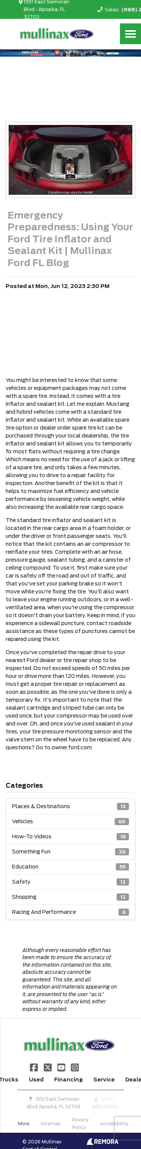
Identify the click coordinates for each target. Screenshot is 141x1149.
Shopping (70, 897)
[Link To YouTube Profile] (62, 1067)
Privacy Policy (80, 1123)
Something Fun (70, 851)
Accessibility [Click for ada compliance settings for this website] (114, 1123)
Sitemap (51, 1123)
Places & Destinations (70, 806)
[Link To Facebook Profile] (34, 1067)
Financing (68, 1080)
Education (70, 866)
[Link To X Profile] (48, 1067)
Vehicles (70, 821)
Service (104, 1080)
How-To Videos (70, 836)
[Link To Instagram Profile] (75, 1067)
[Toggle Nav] (130, 33)
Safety (70, 882)
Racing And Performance (70, 912)
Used (36, 1080)
